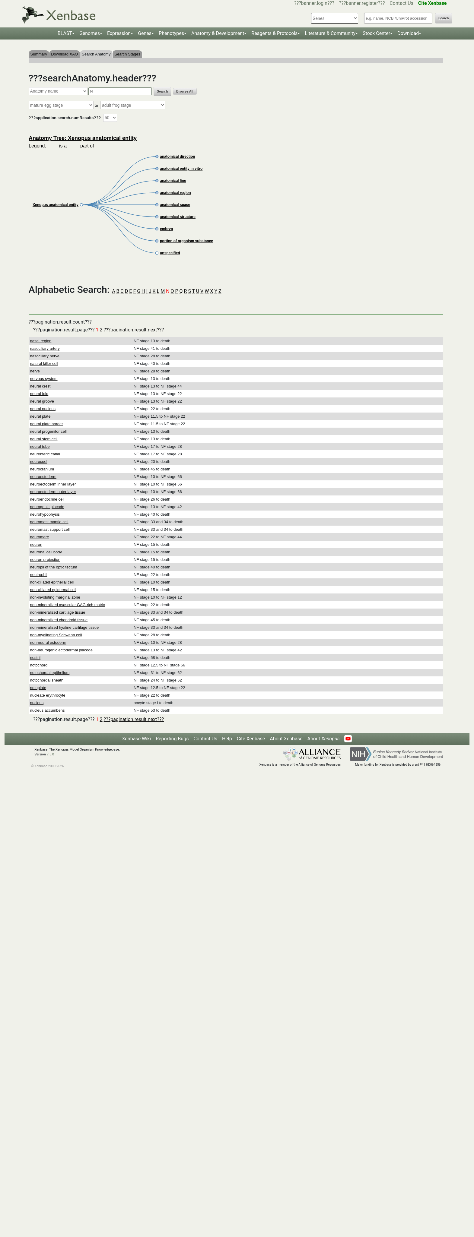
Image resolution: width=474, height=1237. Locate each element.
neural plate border (46, 424)
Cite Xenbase (251, 739)
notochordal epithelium (50, 672)
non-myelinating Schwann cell (56, 635)
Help (227, 739)
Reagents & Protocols (274, 33)
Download (408, 33)
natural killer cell (44, 363)
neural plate (40, 416)
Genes (144, 33)
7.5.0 (50, 754)
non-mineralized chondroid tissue (59, 620)
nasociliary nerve (45, 356)
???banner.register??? (362, 3)
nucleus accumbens (47, 710)
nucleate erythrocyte (47, 695)
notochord (39, 665)
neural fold (39, 393)
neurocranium (42, 469)
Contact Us (401, 3)
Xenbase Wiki (136, 739)
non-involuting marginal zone (55, 597)
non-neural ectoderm (48, 642)
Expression (119, 33)
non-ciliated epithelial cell (52, 582)
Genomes (89, 33)
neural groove (42, 401)
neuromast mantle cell (49, 522)
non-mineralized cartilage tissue (57, 612)
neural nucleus (43, 409)
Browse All (184, 91)
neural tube (40, 446)
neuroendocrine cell (47, 499)
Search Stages (127, 54)
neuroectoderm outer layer (53, 491)
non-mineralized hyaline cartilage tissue (64, 627)
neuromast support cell (50, 529)
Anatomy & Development (217, 33)
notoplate (38, 687)
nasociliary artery (45, 348)
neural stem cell (44, 439)
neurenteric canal (45, 454)
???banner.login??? (314, 3)
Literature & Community (330, 33)
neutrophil (38, 574)
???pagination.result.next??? (134, 330)
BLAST (65, 33)
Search (443, 18)
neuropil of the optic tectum (53, 567)
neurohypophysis (45, 514)
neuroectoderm (43, 476)
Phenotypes (171, 33)
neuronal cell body (46, 552)
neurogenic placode (47, 507)
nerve (35, 371)
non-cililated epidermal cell (53, 589)
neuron (36, 544)
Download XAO (64, 54)
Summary (38, 54)
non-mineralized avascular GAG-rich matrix (67, 605)
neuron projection (45, 559)
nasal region (41, 341)
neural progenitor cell (48, 431)
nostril (35, 657)
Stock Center (376, 33)
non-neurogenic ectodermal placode (61, 650)
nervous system (44, 378)
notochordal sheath (47, 680)
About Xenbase (286, 739)
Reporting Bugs (172, 739)
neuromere (39, 537)
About (323, 739)
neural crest (40, 386)
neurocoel (38, 461)
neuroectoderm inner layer (53, 484)
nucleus (37, 703)
